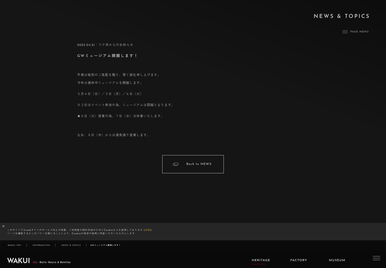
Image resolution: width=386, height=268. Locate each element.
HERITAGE (261, 264)
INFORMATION (41, 245)
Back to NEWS (199, 164)
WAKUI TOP (14, 245)
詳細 (147, 230)
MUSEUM (337, 262)
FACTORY (298, 262)
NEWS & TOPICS (71, 245)
